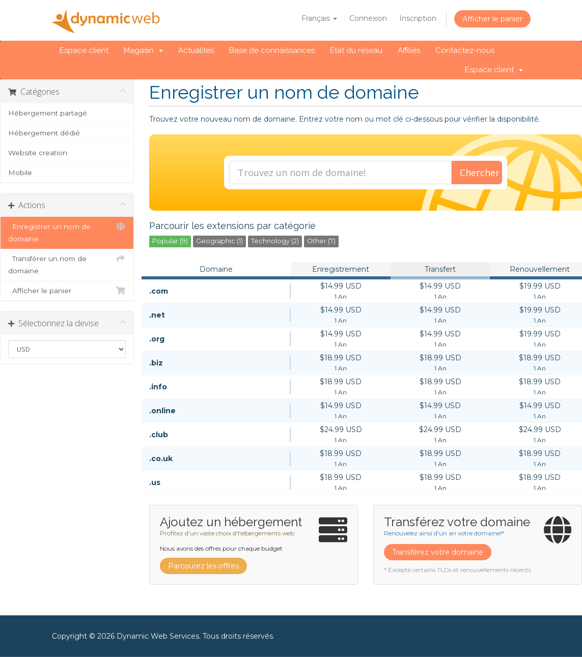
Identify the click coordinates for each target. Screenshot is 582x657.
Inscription (417, 18)
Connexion (368, 18)
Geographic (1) (219, 241)
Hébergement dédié (44, 133)
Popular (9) (170, 241)
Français (319, 18)
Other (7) (321, 241)
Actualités (196, 50)
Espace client (84, 50)
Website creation (37, 153)
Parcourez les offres (203, 565)
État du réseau (356, 50)
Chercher (480, 172)
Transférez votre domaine (437, 552)
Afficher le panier (492, 18)
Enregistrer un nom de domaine (67, 231)
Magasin (143, 50)
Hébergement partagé (47, 113)
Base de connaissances (272, 50)
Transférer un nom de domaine (67, 263)
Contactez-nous (464, 50)
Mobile (20, 172)
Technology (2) (275, 241)
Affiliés (409, 50)
